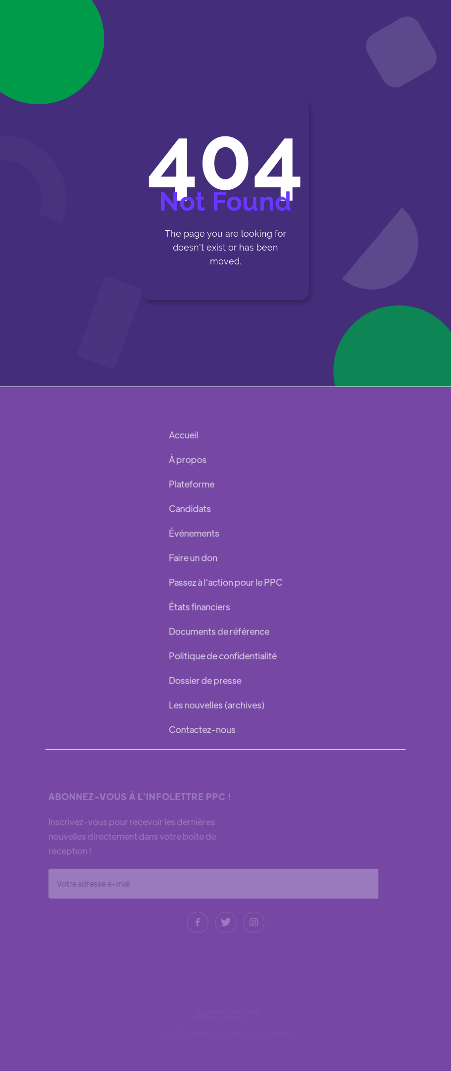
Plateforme (191, 485)
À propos (188, 461)
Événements (194, 533)
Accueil (184, 436)
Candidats (190, 509)
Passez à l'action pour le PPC (225, 582)
